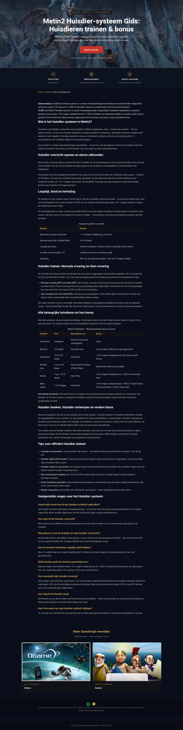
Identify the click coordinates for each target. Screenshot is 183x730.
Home (40, 92)
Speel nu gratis (91, 49)
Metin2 (48, 92)
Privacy (109, 725)
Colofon (102, 725)
